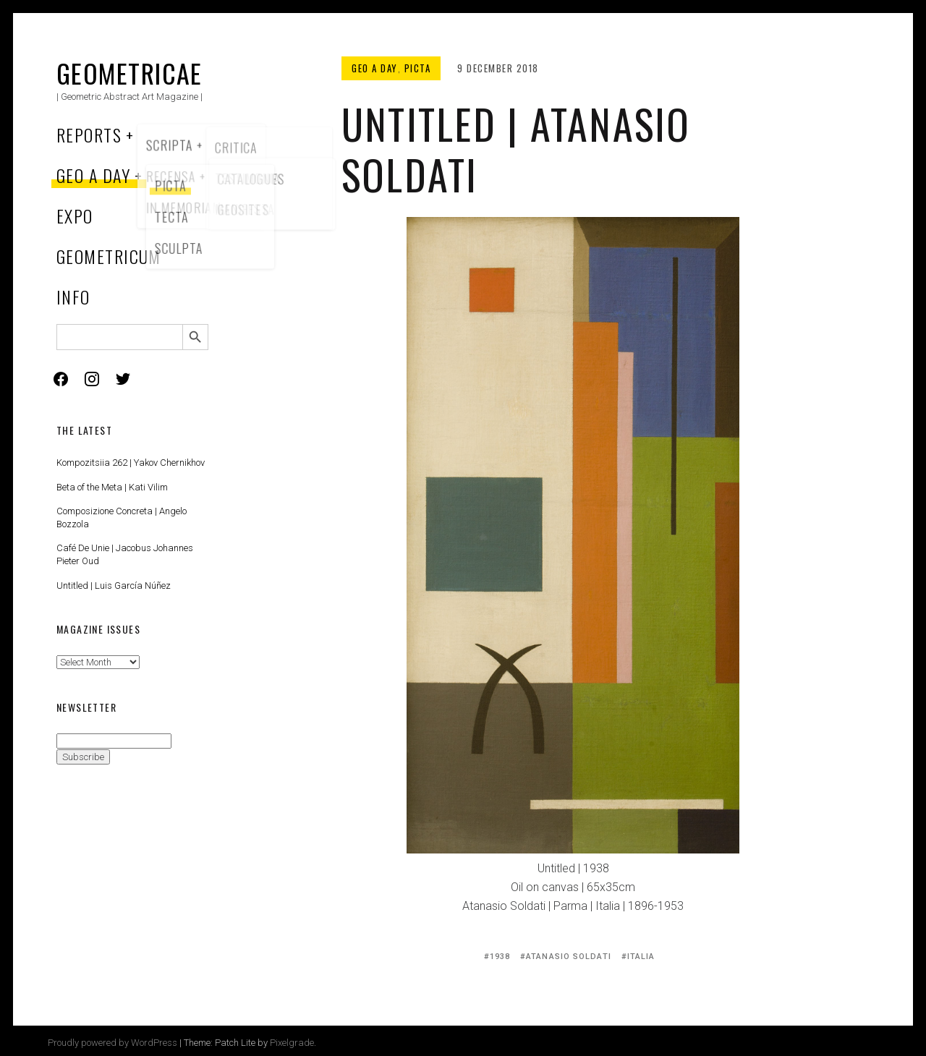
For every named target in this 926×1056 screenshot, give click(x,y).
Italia (641, 956)
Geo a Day (93, 175)
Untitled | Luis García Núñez (113, 585)
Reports (89, 135)
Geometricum (108, 256)
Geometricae (129, 73)
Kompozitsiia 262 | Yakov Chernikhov (130, 462)
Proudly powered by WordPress (112, 1042)
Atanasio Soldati (568, 956)
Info (73, 297)
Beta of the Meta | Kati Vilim (112, 487)
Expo (74, 216)
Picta (417, 68)
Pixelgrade (292, 1042)
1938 (500, 956)
